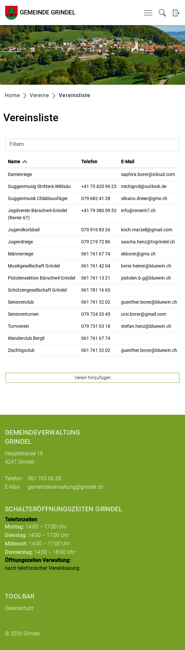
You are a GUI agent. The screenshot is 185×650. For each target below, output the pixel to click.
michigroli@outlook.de (143, 186)
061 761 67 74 (95, 253)
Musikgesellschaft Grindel (34, 265)
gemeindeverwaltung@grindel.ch (65, 487)
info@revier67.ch (138, 210)
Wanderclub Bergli (26, 338)
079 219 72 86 (95, 241)
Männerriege (20, 253)
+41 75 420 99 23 (98, 186)
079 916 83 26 (95, 229)
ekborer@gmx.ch (138, 253)
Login (176, 13)
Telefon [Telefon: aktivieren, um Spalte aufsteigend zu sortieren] (89, 161)
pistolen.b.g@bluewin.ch (146, 278)
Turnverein (18, 326)
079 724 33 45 (95, 314)
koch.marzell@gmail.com (146, 229)
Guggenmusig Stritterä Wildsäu (39, 186)
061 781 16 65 (95, 290)
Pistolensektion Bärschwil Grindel (41, 278)
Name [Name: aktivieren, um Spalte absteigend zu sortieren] (14, 161)
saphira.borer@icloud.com (148, 174)
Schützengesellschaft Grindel (37, 290)
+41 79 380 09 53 (98, 210)
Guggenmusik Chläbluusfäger (38, 198)
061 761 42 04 (95, 265)
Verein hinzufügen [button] (92, 377)
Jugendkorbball (23, 229)
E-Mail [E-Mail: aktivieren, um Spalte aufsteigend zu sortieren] (127, 161)
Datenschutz (19, 608)
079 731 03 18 (95, 326)
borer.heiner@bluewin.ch (146, 265)
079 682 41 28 (95, 198)
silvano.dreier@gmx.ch (144, 198)
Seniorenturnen (23, 314)
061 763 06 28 (44, 478)
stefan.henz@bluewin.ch (146, 326)
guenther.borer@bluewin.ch (149, 302)
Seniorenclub (21, 302)
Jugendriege (20, 241)
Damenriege (20, 174)
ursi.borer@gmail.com (143, 314)
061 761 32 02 (95, 302)
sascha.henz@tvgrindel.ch (148, 241)
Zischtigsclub (21, 350)
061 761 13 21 (95, 278)
